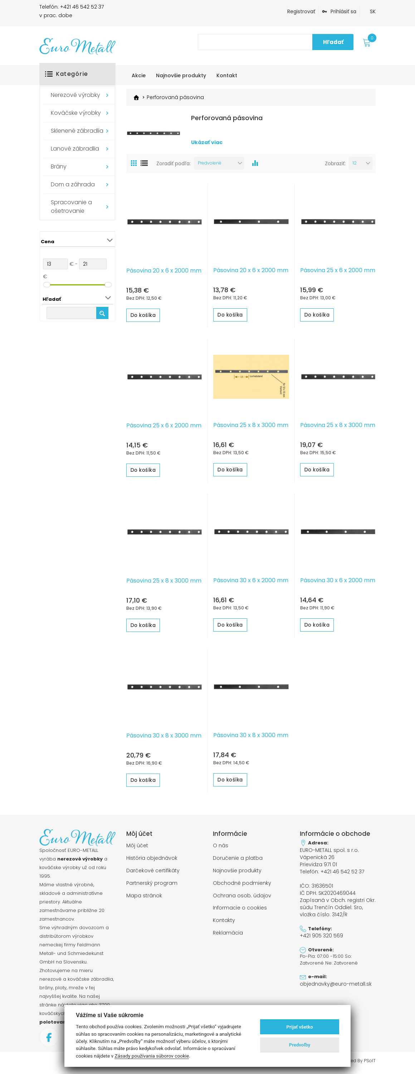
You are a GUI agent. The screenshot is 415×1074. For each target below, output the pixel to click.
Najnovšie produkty (237, 873)
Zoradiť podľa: (173, 166)
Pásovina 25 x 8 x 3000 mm (250, 429)
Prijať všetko (300, 1027)
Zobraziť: (335, 166)
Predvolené (209, 166)
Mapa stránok (144, 897)
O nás (220, 849)
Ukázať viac (207, 149)
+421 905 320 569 (320, 933)
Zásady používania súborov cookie (151, 1056)
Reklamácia (228, 933)
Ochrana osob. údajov (242, 897)
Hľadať (333, 42)
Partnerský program (151, 885)
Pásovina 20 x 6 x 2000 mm (163, 274)
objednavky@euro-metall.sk (332, 980)
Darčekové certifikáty (153, 873)
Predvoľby (300, 1045)
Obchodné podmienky (242, 885)
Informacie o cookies (240, 909)
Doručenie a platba (238, 861)
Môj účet (137, 849)
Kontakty (224, 921)
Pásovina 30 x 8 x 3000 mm (163, 739)
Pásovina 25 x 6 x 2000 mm (337, 274)
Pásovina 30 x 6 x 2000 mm (250, 584)
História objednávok (151, 861)
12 (355, 166)
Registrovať (301, 11)
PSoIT (370, 1064)
